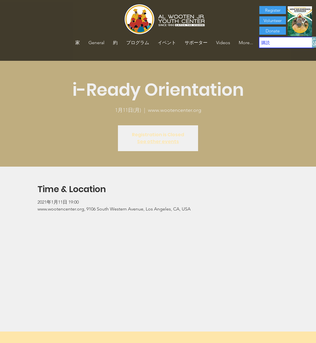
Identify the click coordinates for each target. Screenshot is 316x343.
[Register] (272, 10)
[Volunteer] (272, 20)
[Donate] (272, 31)
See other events (158, 141)
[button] (115, 42)
